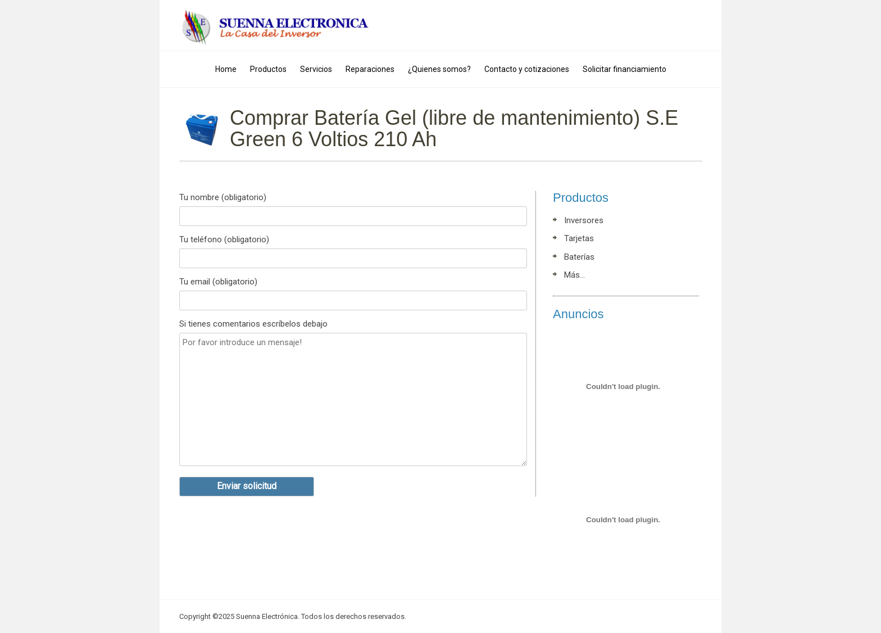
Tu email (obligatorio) (353, 295)
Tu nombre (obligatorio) (353, 210)
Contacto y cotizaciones (526, 69)
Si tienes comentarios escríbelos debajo (353, 396)
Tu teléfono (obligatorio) (353, 253)
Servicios (316, 69)
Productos (268, 69)
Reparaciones (370, 69)
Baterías (579, 257)
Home (226, 69)
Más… (574, 275)
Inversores (583, 220)
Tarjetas (579, 238)
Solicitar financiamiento (624, 69)
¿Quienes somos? (439, 69)
